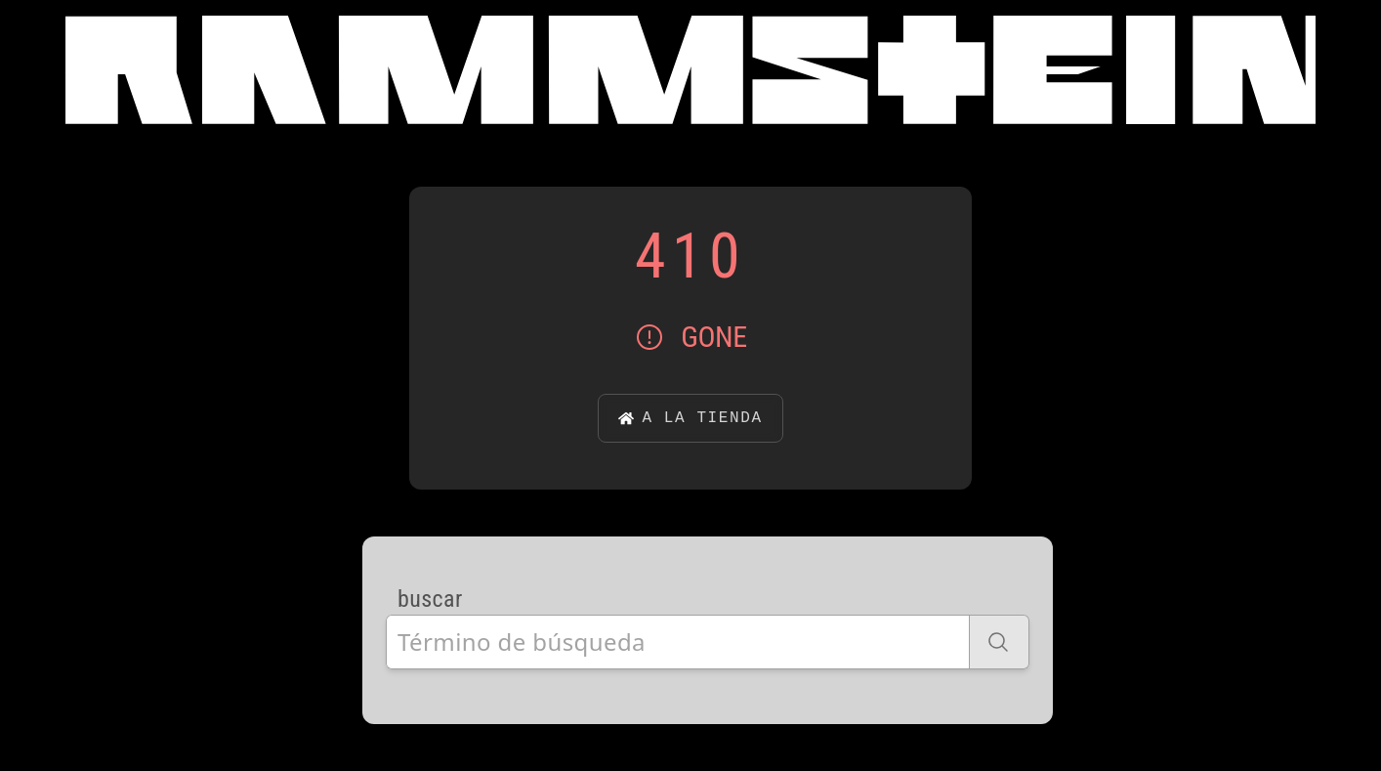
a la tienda (690, 418)
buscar (430, 599)
